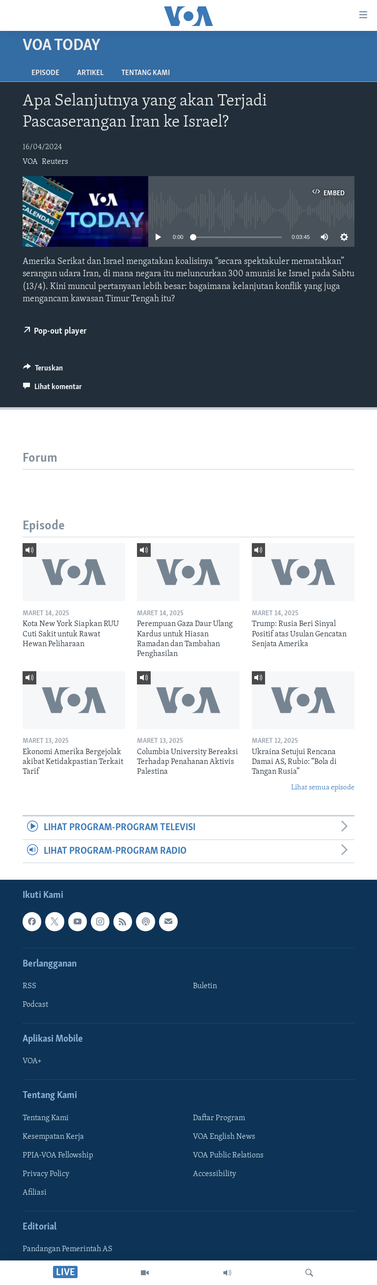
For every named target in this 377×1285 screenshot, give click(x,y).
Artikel (90, 73)
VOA (30, 162)
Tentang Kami (145, 73)
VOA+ (32, 1061)
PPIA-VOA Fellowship (58, 1155)
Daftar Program (219, 1118)
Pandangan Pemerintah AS (67, 1249)
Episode (45, 73)
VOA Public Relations (228, 1155)
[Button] (43, 370)
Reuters (55, 162)
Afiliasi (35, 1193)
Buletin (205, 986)
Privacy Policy (46, 1174)
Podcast (35, 1005)
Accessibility (214, 1174)
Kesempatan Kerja (53, 1137)
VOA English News (224, 1137)
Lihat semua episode (322, 787)
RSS (29, 986)
